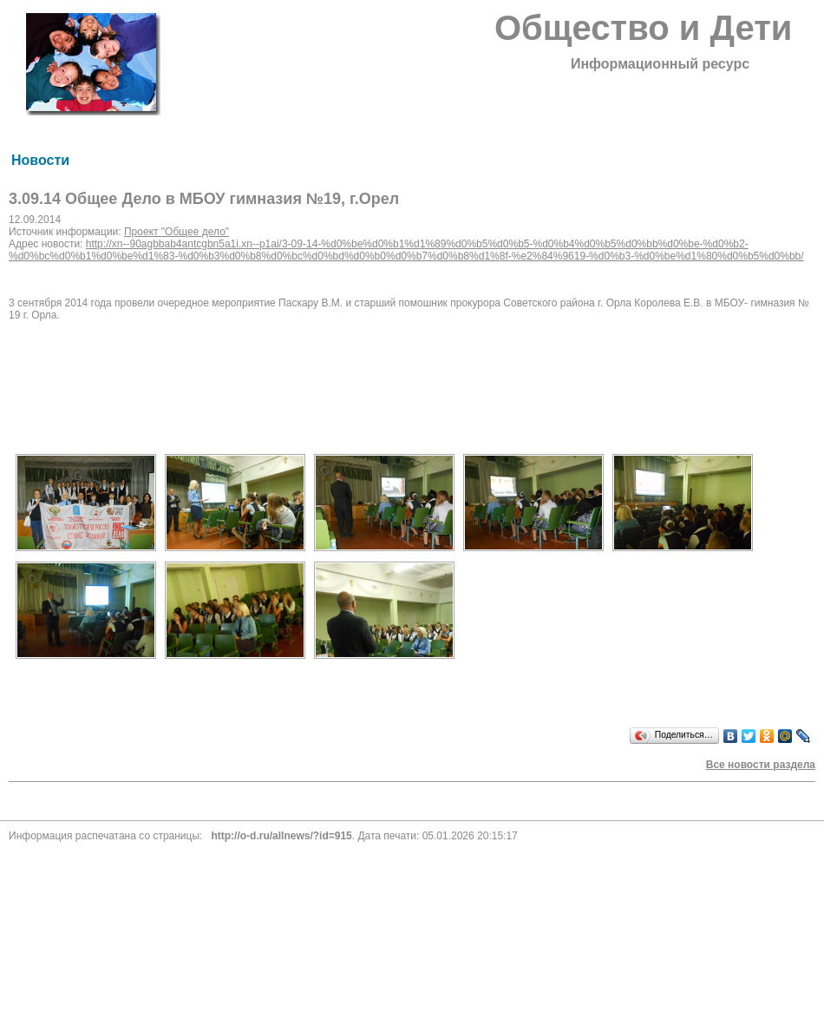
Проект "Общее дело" (176, 232)
